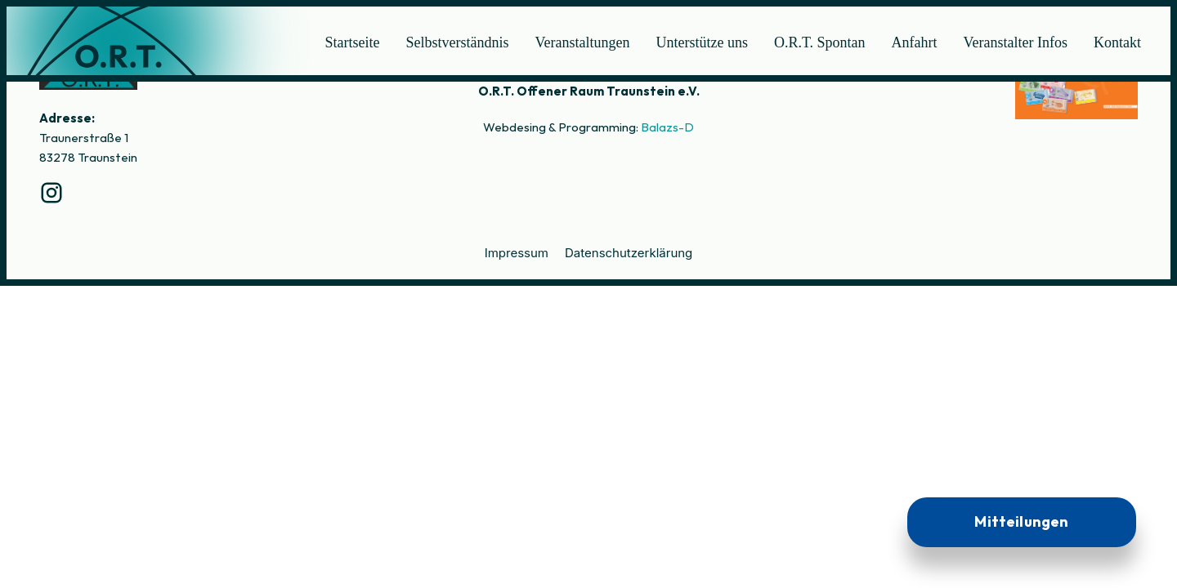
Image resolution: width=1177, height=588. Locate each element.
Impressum (516, 253)
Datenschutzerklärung (628, 253)
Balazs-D (667, 127)
